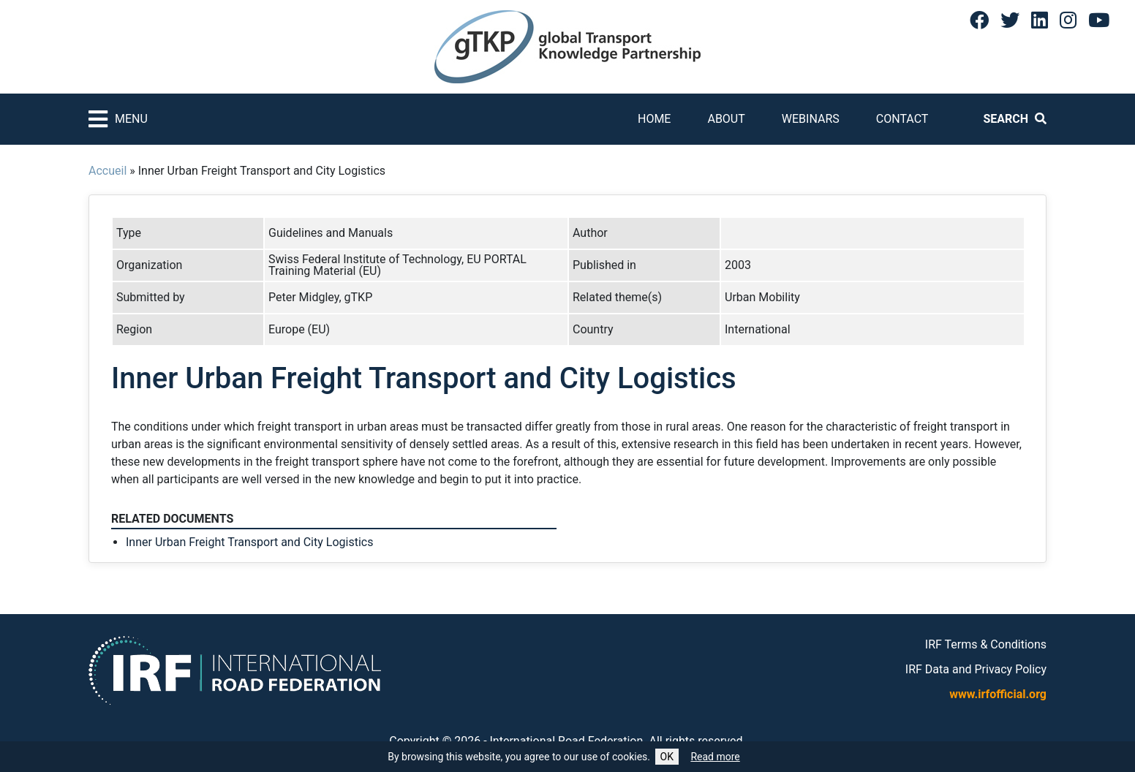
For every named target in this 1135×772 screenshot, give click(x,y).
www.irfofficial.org (998, 694)
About (725, 119)
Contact (902, 119)
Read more (714, 756)
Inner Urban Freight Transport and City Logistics (249, 542)
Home (654, 119)
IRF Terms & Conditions (986, 644)
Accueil (107, 171)
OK (667, 756)
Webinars (811, 119)
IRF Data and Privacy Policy (976, 669)
